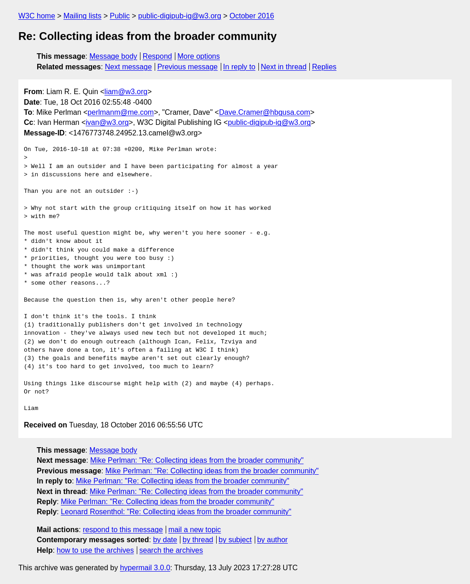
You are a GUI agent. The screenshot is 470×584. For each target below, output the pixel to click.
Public (120, 16)
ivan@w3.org (107, 122)
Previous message (187, 67)
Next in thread (284, 67)
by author (272, 540)
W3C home (36, 16)
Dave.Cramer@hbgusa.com (264, 112)
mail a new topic (194, 529)
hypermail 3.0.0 (145, 568)
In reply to (239, 67)
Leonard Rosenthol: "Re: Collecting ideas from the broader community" (176, 512)
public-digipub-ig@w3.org (179, 16)
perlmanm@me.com (121, 112)
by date (165, 540)
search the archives (171, 550)
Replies (324, 67)
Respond (157, 56)
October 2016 (251, 16)
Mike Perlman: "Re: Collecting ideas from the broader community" (197, 460)
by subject (235, 540)
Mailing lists (82, 16)
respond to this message (122, 529)
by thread (198, 540)
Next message (128, 67)
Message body (113, 56)
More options (199, 56)
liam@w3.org (126, 91)
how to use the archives (95, 550)
